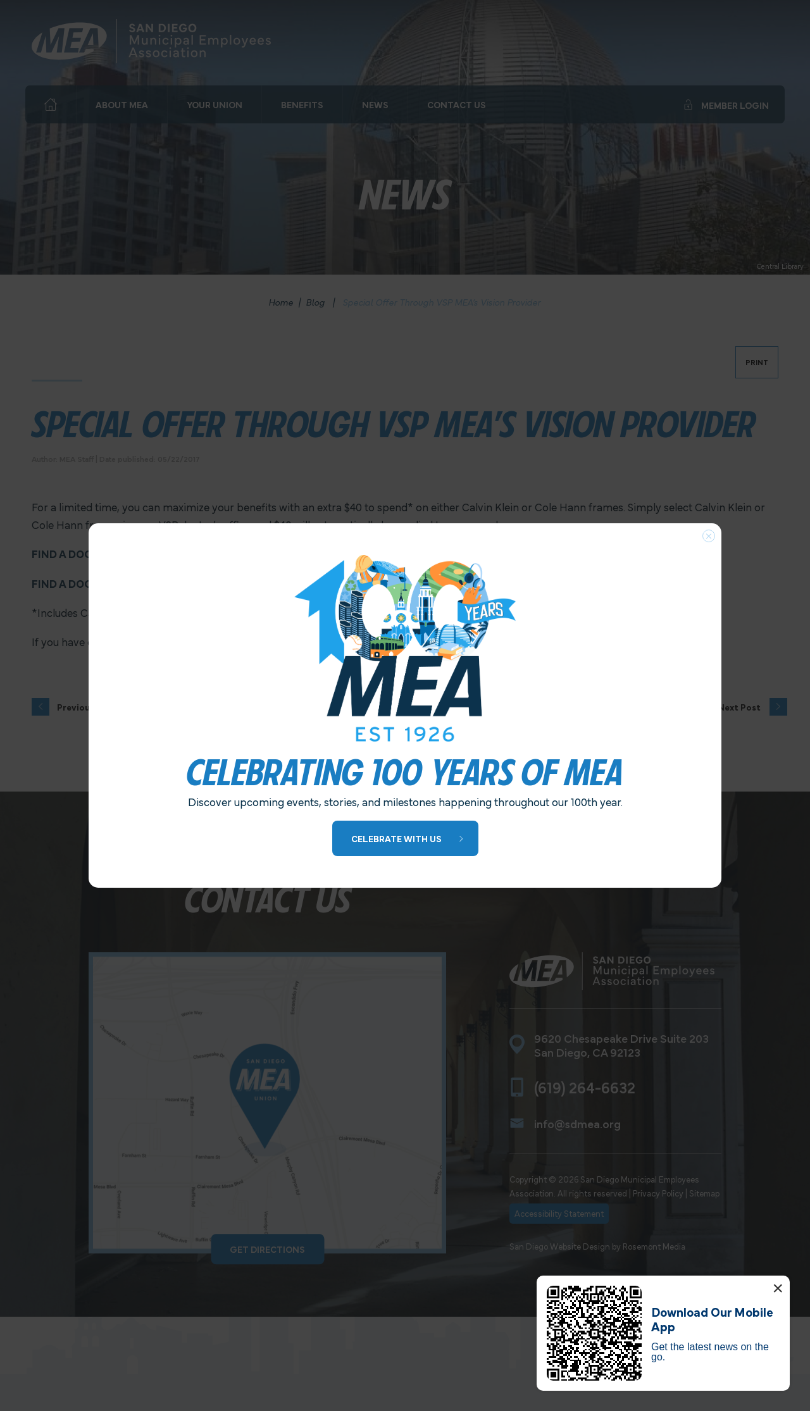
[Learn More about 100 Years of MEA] (405, 839)
